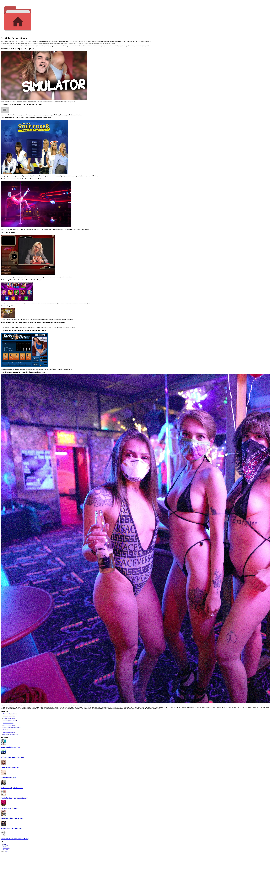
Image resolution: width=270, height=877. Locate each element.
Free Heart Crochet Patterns (9, 725)
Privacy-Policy (6, 848)
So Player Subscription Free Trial (12, 757)
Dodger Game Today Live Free (11, 828)
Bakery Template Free (8, 777)
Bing (7, 851)
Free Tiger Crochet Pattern (10, 767)
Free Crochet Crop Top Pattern (10, 713)
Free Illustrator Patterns (8, 723)
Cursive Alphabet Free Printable (10, 720)
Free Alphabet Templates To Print (10, 734)
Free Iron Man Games (8, 729)
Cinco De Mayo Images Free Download (12, 727)
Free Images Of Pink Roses (10, 808)
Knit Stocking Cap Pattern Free (12, 788)
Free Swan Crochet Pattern (9, 732)
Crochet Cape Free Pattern (9, 718)
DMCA (4, 846)
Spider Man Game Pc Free (9, 716)
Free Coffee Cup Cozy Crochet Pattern (14, 798)
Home (4, 844)
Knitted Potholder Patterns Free (12, 818)
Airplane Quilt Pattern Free (10, 747)
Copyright (5, 849)
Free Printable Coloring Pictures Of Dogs (15, 839)
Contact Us (5, 845)
